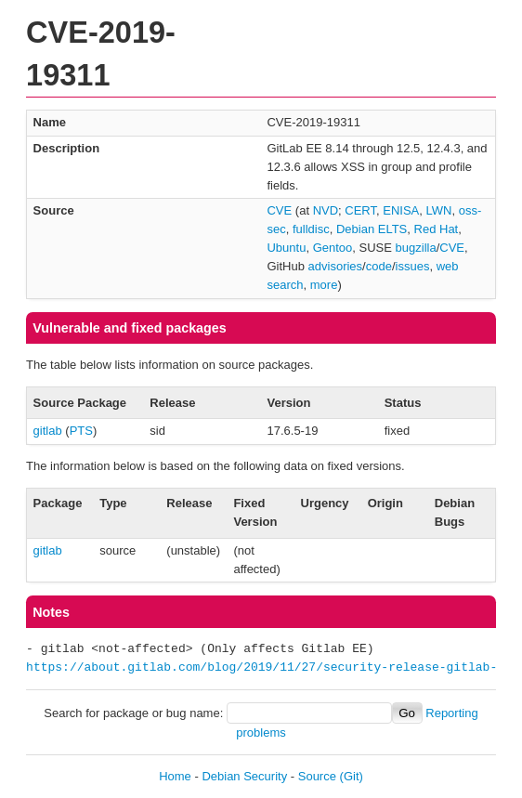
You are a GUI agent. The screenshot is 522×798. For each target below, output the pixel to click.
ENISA (401, 210)
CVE (279, 210)
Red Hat (436, 229)
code (379, 266)
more (324, 285)
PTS (81, 431)
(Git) (351, 776)
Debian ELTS (371, 229)
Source (317, 776)
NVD (325, 210)
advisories (335, 266)
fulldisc (311, 229)
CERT (360, 210)
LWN (439, 210)
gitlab (47, 431)
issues (413, 266)
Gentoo (333, 248)
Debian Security (244, 776)
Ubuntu (286, 248)
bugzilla (416, 248)
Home (175, 776)
